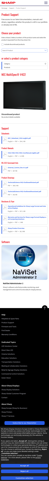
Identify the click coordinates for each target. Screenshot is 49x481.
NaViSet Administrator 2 (13, 283)
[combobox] (24, 50)
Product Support (7, 322)
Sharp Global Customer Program (13, 393)
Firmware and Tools (8, 326)
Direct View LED (7, 350)
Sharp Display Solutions (10, 389)
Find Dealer (5, 330)
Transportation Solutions (10, 362)
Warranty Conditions (9, 334)
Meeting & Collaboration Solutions (14, 366)
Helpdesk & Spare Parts (10, 318)
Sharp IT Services (7, 416)
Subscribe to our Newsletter (24, 423)
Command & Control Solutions (12, 374)
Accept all (24, 466)
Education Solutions (9, 358)
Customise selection (24, 478)
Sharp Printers (6, 412)
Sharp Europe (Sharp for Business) (14, 408)
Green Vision (6, 378)
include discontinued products (14, 44)
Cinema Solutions (8, 354)
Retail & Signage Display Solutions (14, 370)
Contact (4, 397)
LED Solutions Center (9, 346)
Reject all (25, 471)
